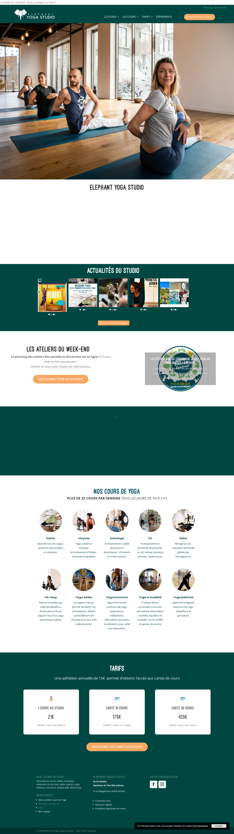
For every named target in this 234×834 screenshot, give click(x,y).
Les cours (129, 17)
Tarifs (146, 17)
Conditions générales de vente (110, 808)
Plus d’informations (200, 826)
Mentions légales (103, 804)
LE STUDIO (110, 17)
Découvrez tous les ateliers (60, 379)
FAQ (41, 807)
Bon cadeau (44, 811)
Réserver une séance (199, 17)
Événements (164, 17)
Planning (208, 7)
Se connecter (220, 7)
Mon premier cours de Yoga (52, 799)
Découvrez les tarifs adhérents (117, 747)
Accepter (219, 826)
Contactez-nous (103, 800)
